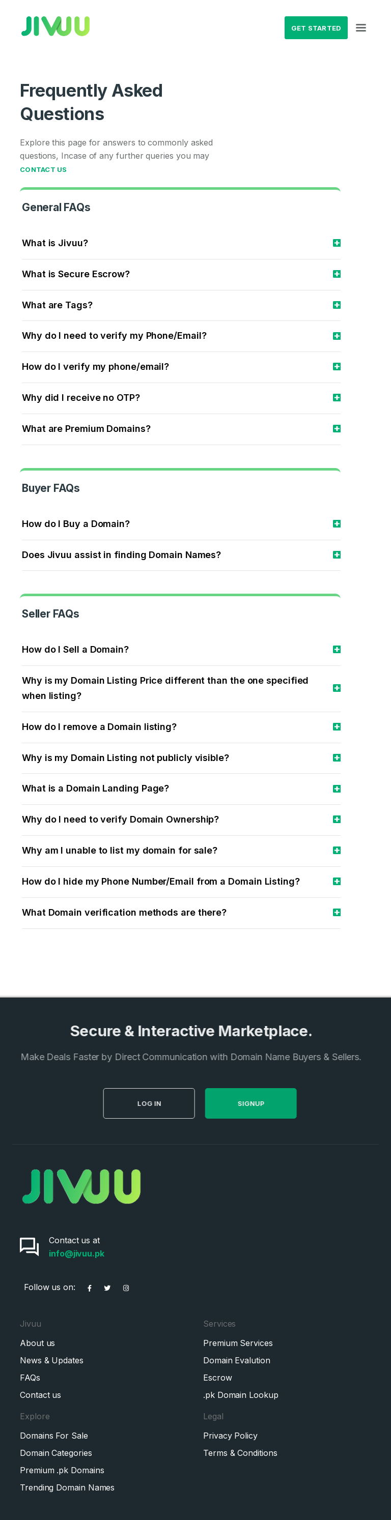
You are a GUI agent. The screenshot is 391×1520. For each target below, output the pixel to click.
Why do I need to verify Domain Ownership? (120, 819)
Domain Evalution (236, 1360)
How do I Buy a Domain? (76, 523)
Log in (164, 1103)
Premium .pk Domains (62, 1470)
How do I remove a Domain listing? (99, 726)
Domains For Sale (54, 1435)
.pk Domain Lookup (240, 1395)
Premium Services (238, 1343)
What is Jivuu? (55, 243)
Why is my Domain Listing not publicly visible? (125, 757)
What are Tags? (57, 305)
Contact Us (43, 169)
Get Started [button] (316, 28)
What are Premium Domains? (86, 428)
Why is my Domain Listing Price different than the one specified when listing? (165, 688)
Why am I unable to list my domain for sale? (119, 850)
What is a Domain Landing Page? (95, 788)
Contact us (40, 1395)
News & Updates (51, 1360)
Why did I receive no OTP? (81, 397)
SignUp (266, 1103)
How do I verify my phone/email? (95, 366)
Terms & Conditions (240, 1453)
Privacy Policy (230, 1435)
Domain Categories (56, 1453)
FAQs (30, 1377)
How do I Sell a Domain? (75, 649)
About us (37, 1343)
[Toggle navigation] (361, 28)
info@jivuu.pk (76, 1253)
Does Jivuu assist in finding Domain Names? (121, 554)
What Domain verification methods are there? (124, 912)
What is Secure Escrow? (76, 274)
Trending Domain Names (67, 1487)
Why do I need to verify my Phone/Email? (114, 335)
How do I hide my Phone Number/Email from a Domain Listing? (161, 881)
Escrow (217, 1377)
